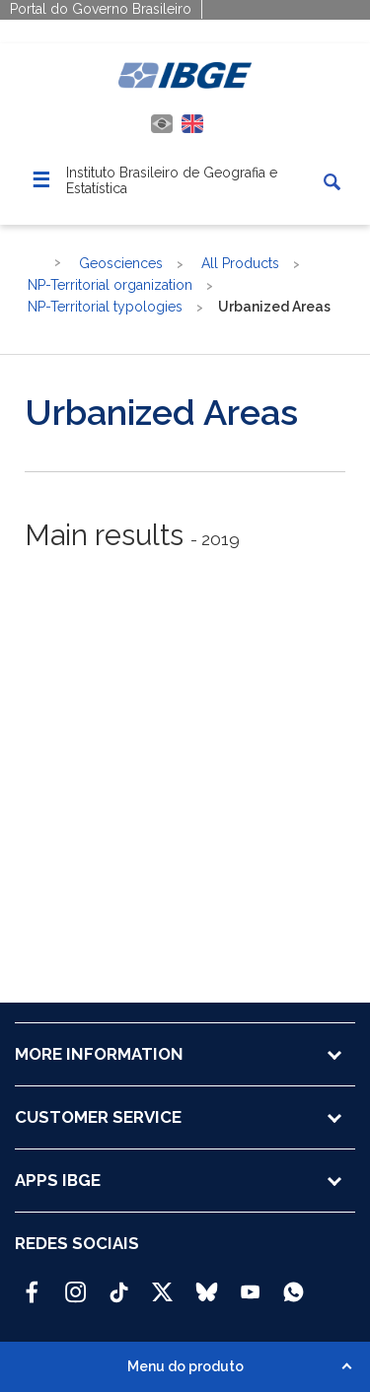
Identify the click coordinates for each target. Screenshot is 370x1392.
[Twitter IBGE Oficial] (162, 1291)
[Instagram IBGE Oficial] (75, 1283)
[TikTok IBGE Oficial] (119, 1283)
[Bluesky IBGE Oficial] (206, 1283)
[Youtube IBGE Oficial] (250, 1283)
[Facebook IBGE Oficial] (32, 1283)
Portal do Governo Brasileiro (100, 9)
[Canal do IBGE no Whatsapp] (293, 1283)
